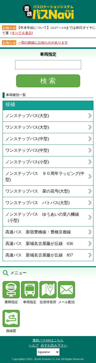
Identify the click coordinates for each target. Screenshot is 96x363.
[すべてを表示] (21, 33)
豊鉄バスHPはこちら (48, 340)
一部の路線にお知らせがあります (43, 42)
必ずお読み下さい (54, 345)
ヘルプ (34, 345)
